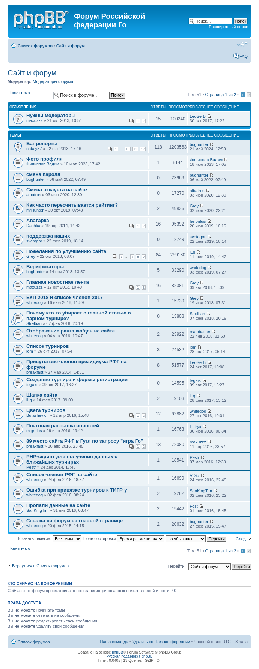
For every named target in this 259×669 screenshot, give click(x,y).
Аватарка (37, 220)
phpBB (117, 652)
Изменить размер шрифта (242, 44)
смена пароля (43, 174)
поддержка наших (48, 236)
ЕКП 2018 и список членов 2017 (64, 297)
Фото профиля (44, 159)
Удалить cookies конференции (161, 641)
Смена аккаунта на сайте (56, 189)
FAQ (243, 56)
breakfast (34, 372)
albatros (33, 194)
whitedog (198, 267)
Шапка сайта (41, 395)
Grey (194, 206)
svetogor (34, 241)
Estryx (195, 426)
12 (143, 149)
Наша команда (114, 641)
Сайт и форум (70, 46)
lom (29, 351)
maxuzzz (34, 120)
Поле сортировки (123, 538)
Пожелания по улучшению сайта (66, 251)
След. (241, 539)
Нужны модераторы (50, 115)
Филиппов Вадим (42, 164)
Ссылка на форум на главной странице (74, 520)
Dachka (33, 225)
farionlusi (198, 221)
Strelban (34, 323)
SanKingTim (201, 491)
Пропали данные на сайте (58, 505)
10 (128, 149)
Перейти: (177, 566)
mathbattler (200, 331)
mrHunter (35, 210)
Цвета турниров (45, 410)
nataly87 (34, 148)
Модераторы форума (53, 81)
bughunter (199, 144)
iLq (192, 252)
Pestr (31, 467)
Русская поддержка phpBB (129, 656)
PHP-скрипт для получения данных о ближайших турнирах (71, 459)
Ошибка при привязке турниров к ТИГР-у (76, 490)
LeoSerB (198, 116)
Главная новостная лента (57, 282)
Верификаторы (45, 266)
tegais (31, 384)
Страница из (220, 94)
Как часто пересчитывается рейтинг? (72, 205)
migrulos (34, 430)
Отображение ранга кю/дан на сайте (70, 331)
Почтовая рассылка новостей (62, 425)
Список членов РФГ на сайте (61, 474)
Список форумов (35, 46)
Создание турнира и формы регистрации (77, 379)
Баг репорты (41, 143)
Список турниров (47, 346)
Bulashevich (37, 415)
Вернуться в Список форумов (40, 566)
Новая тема (29, 95)
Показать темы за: (48, 538)
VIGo (194, 475)
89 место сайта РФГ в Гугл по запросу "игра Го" (84, 441)
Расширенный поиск (228, 26)
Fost (193, 506)
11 (135, 149)
